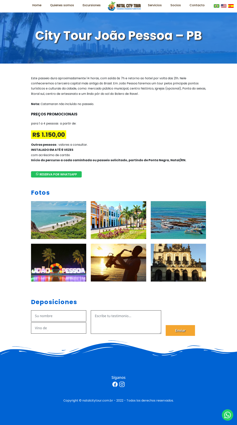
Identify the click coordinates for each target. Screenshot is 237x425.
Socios (175, 5)
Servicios (155, 5)
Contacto (197, 5)
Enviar (180, 330)
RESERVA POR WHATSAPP (56, 174)
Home (36, 5)
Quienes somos (62, 5)
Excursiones (92, 5)
